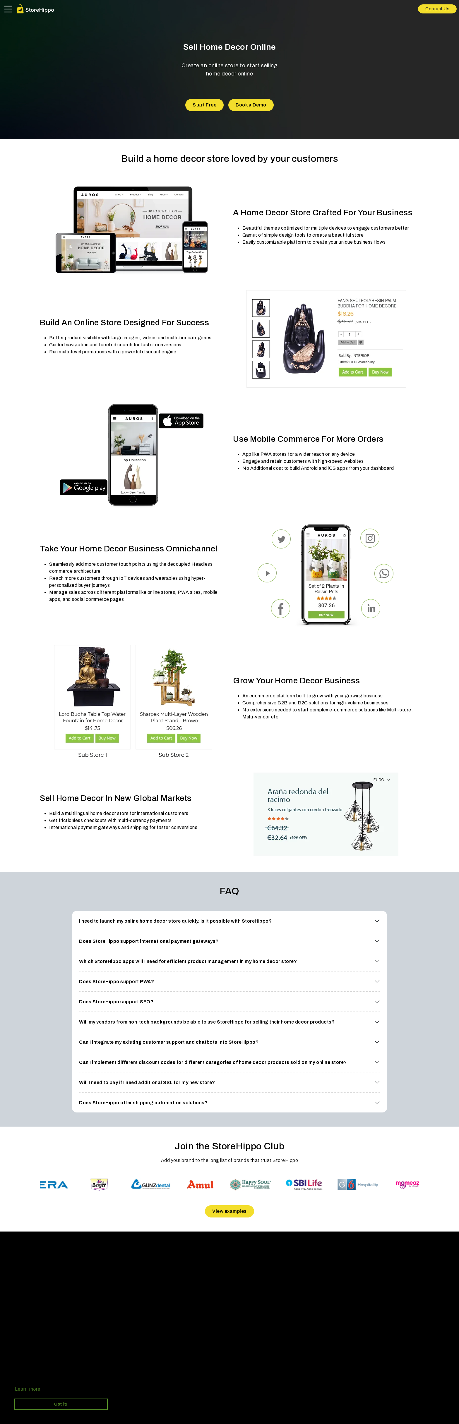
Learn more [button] (27, 1389)
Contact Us (437, 9)
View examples (229, 1211)
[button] (229, 921)
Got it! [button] (61, 1404)
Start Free (204, 104)
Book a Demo (251, 104)
